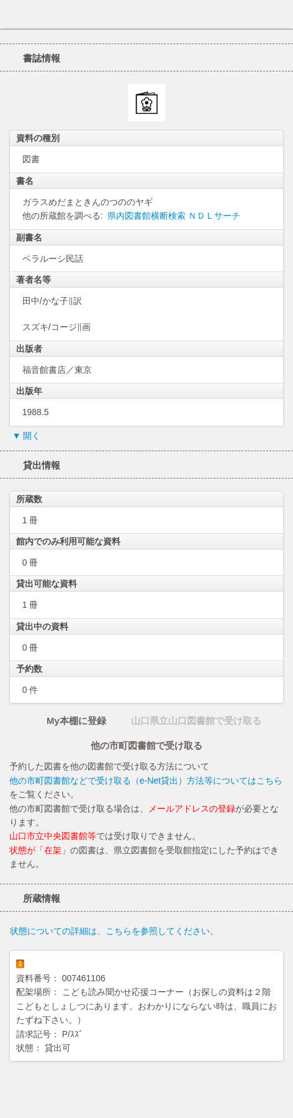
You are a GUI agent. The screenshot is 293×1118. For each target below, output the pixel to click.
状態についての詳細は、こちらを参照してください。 (114, 931)
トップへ (280, 1103)
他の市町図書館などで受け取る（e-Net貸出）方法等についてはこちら (145, 781)
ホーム (13, 14)
